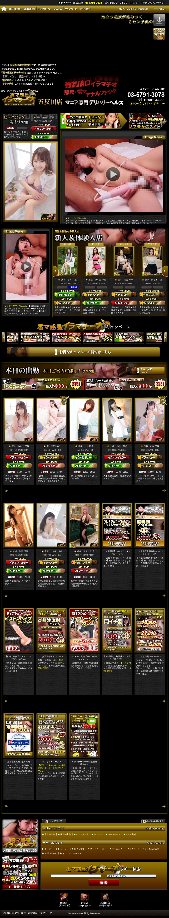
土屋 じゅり (50, 551)
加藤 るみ (149, 446)
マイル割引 (131, 834)
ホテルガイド (118, 849)
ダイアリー (49, 849)
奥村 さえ (66, 279)
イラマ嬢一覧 (82, 834)
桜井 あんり (83, 551)
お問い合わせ (50, 853)
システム (98, 834)
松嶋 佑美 (18, 551)
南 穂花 (51, 446)
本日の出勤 (49, 834)
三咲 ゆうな (94, 279)
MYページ (134, 849)
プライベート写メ (98, 849)
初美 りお (83, 446)
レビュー (64, 849)
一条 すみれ (116, 446)
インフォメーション (71, 853)
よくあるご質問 (152, 849)
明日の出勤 (65, 834)
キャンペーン (114, 834)
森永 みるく (43, 117)
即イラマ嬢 (79, 849)
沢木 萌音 (123, 279)
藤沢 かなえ (151, 279)
